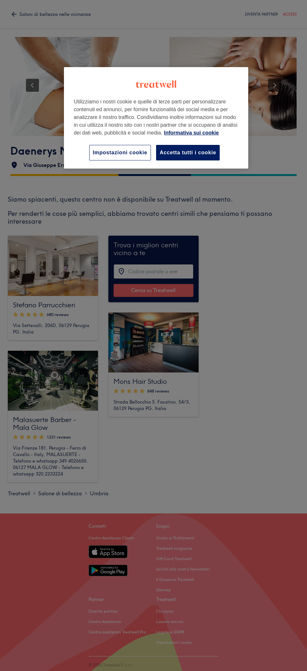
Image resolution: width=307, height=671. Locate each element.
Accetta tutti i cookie (188, 152)
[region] (156, 118)
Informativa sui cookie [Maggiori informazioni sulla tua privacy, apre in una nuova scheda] (191, 132)
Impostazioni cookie (120, 152)
